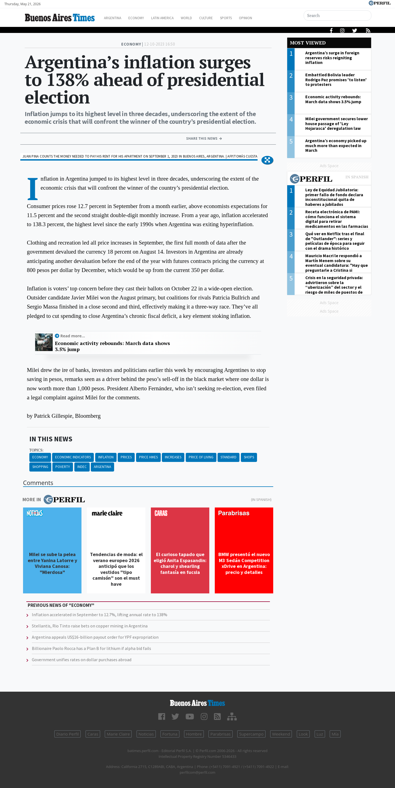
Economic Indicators (73, 457)
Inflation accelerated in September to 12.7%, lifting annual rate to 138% (99, 614)
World (199, 18)
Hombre (194, 734)
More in (53, 499)
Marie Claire (118, 734)
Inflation (106, 457)
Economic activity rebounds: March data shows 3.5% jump (112, 346)
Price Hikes (148, 457)
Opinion (266, 18)
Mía (335, 734)
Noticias (146, 734)
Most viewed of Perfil (329, 179)
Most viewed (308, 43)
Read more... (72, 335)
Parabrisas (220, 734)
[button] (267, 160)
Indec (82, 466)
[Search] (338, 15)
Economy (142, 18)
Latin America (171, 18)
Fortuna (169, 734)
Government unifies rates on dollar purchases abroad (81, 659)
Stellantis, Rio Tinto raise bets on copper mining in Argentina (90, 626)
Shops (249, 457)
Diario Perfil (67, 734)
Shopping (40, 466)
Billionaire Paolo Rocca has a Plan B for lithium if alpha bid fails (91, 648)
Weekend (281, 734)
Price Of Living (201, 457)
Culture (221, 18)
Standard (228, 457)
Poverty (62, 466)
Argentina (116, 18)
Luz (320, 734)
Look (303, 734)
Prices (126, 457)
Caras (93, 734)
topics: (36, 450)
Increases (173, 457)
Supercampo (251, 734)
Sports (244, 18)
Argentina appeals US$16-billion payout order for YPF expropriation (95, 637)
